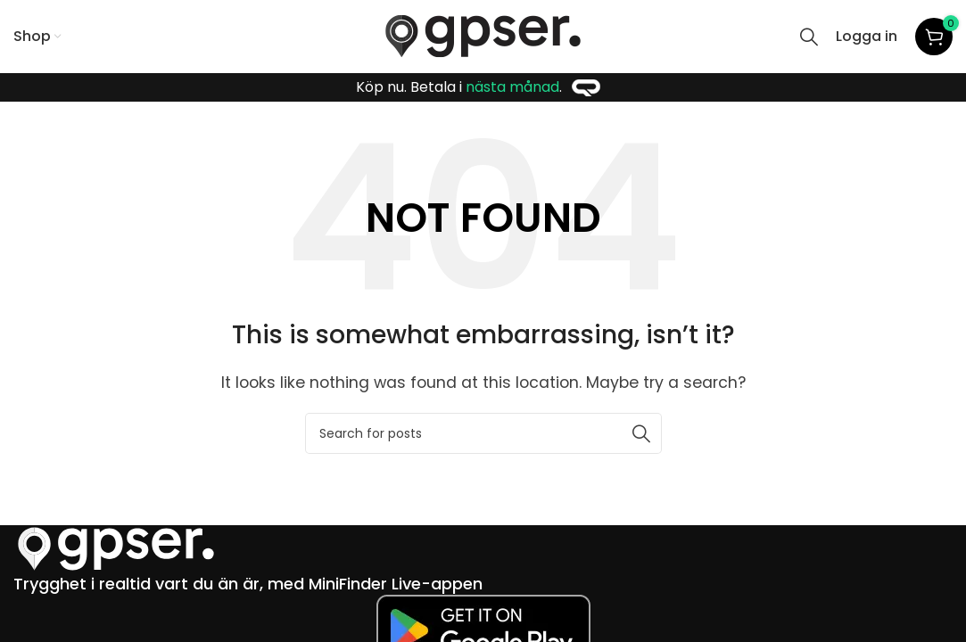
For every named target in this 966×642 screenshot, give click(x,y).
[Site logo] (483, 35)
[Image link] (116, 548)
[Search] (809, 36)
